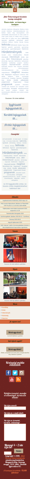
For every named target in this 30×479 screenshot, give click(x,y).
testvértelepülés (6, 92)
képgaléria (4, 64)
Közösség (5, 315)
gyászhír (10, 47)
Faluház (16, 42)
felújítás (20, 45)
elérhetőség (19, 40)
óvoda (16, 80)
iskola (22, 57)
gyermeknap (25, 47)
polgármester (6, 82)
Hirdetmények (12, 52)
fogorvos (4, 47)
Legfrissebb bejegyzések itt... (15, 106)
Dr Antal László (22, 34)
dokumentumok (13, 34)
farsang (26, 42)
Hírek (3, 310)
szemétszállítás (6, 88)
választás (13, 92)
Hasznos (5, 318)
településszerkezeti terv (9, 176)
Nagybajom (8, 74)
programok (7, 84)
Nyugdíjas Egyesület (16, 78)
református (25, 84)
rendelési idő (5, 86)
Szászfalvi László (23, 86)
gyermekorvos (5, 49)
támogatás (14, 88)
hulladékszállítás (17, 55)
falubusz (10, 42)
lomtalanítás (25, 70)
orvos (9, 80)
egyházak (11, 40)
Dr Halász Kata (17, 36)
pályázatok (24, 80)
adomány (4, 29)
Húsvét (26, 55)
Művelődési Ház (7, 166)
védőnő (22, 92)
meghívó (15, 72)
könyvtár (19, 66)
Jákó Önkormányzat (14, 59)
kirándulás (25, 64)
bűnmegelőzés (20, 32)
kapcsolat (10, 61)
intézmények (15, 57)
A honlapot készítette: (15, 471)
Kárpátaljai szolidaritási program (12, 63)
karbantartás (25, 61)
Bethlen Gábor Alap (8, 32)
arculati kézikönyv (7, 31)
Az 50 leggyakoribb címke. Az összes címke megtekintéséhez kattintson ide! (15, 186)
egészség (25, 38)
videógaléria (5, 94)
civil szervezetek (7, 139)
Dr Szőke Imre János (15, 38)
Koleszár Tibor (12, 66)
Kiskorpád (4, 66)
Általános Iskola (24, 29)
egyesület (4, 40)
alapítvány (10, 29)
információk (5, 57)
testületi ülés (24, 90)
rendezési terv (14, 86)
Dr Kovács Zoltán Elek (12, 141)
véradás (26, 92)
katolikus (26, 63)
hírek (27, 52)
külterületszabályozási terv (10, 70)
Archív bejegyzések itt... (15, 126)
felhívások (14, 45)
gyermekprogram (15, 49)
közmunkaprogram (23, 68)
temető (8, 90)
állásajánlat (16, 29)
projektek (17, 84)
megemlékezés (6, 72)
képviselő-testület (15, 64)
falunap (21, 42)
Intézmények (6, 313)
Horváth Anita (6, 55)
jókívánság (4, 61)
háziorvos (25, 49)
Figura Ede (25, 45)
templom (14, 90)
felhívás (6, 44)
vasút (17, 92)
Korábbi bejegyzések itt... (15, 116)
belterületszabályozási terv (20, 31)
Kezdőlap (5, 307)
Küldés (18, 451)
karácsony (17, 61)
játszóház (25, 59)
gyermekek (17, 47)
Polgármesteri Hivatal (20, 82)
